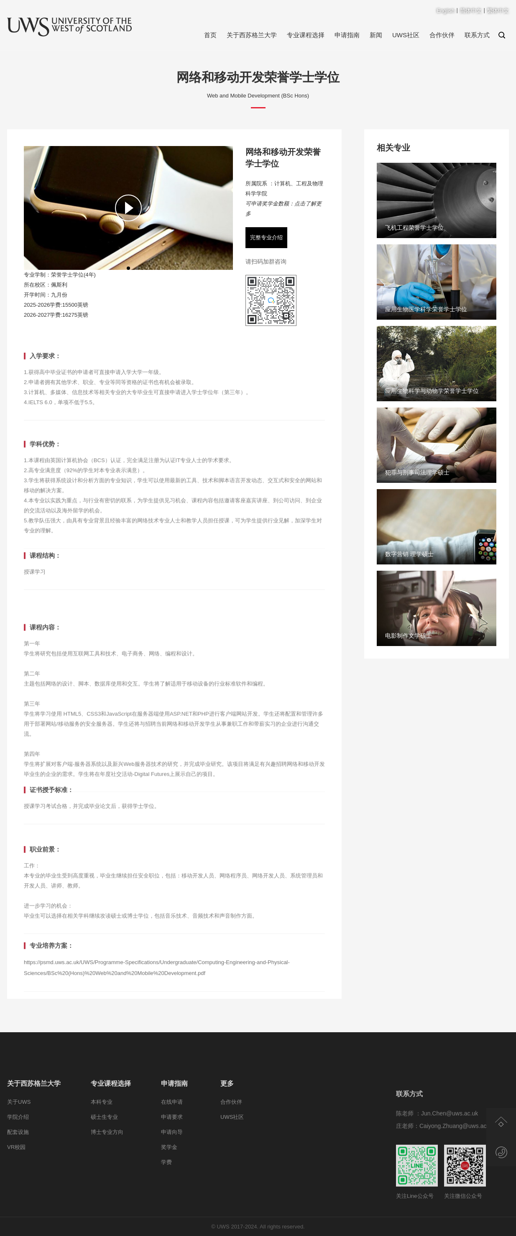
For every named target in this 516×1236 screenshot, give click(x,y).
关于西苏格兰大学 (252, 34)
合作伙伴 (442, 34)
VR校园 (16, 1180)
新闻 (376, 34)
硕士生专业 (104, 1150)
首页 (210, 34)
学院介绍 (18, 1150)
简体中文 (471, 11)
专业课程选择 (305, 34)
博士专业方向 (107, 1165)
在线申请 (172, 1135)
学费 (166, 1195)
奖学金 (169, 1180)
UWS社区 (405, 34)
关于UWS (19, 1135)
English (446, 11)
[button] (128, 268)
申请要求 (172, 1150)
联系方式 (477, 34)
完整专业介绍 (266, 237)
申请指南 (347, 34)
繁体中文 (498, 11)
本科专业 (101, 1135)
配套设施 (18, 1165)
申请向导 (172, 1165)
